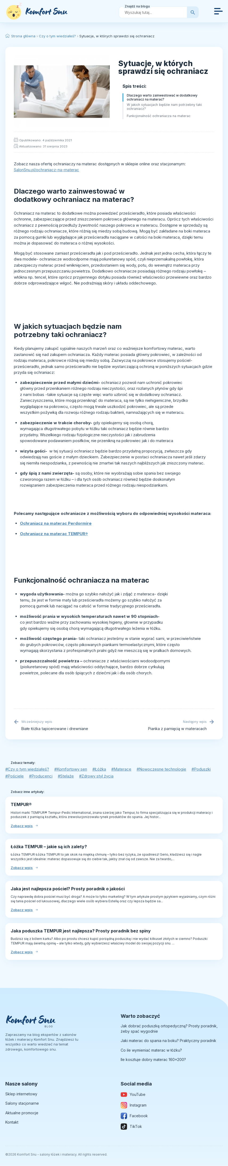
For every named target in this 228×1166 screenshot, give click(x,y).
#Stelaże (66, 776)
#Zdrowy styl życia (97, 776)
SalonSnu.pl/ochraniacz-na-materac (46, 169)
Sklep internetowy (21, 1094)
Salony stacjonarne (22, 1103)
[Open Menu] (218, 11)
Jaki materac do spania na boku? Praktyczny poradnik (168, 1041)
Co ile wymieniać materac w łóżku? (151, 1050)
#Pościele (14, 776)
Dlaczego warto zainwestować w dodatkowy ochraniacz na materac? (162, 97)
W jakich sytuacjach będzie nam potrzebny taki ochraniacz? (164, 107)
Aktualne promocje (21, 1113)
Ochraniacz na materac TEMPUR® (54, 533)
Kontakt (11, 1122)
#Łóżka (100, 769)
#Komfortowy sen (71, 769)
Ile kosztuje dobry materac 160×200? (153, 1059)
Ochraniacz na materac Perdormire (56, 523)
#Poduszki (203, 769)
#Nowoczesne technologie (163, 769)
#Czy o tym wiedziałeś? (27, 769)
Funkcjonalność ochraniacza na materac (158, 116)
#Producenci (41, 776)
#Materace (122, 769)
